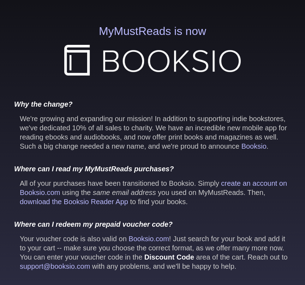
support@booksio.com (55, 266)
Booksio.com (148, 239)
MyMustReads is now (152, 50)
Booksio (254, 146)
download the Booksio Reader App (74, 202)
